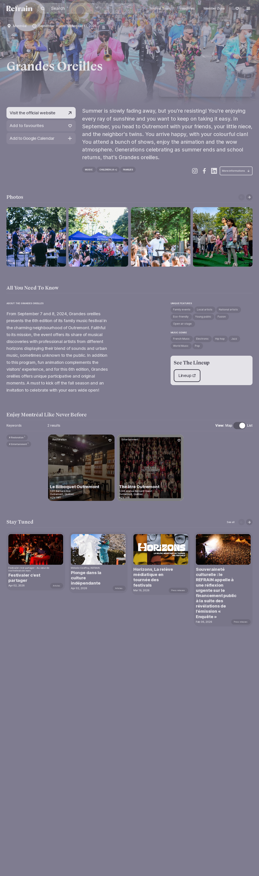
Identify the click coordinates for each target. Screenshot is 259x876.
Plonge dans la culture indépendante (86, 578)
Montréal (20, 26)
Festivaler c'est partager (25, 577)
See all (230, 522)
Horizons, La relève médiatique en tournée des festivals (154, 577)
